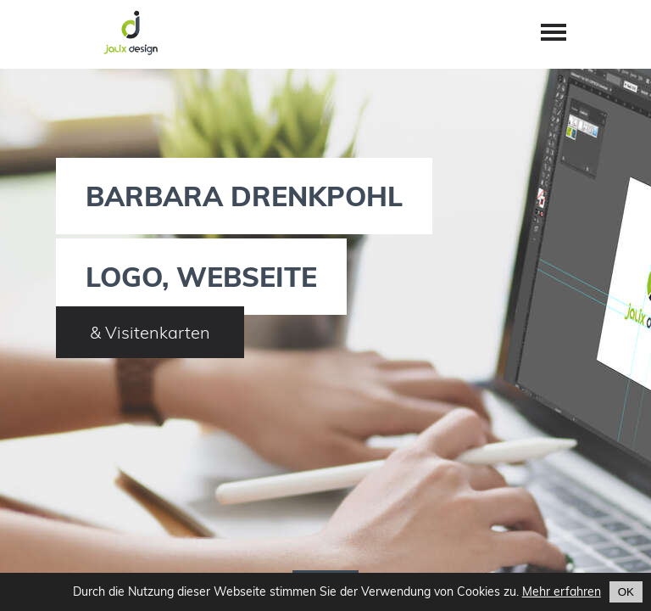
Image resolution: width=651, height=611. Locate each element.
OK (626, 592)
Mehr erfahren (561, 591)
